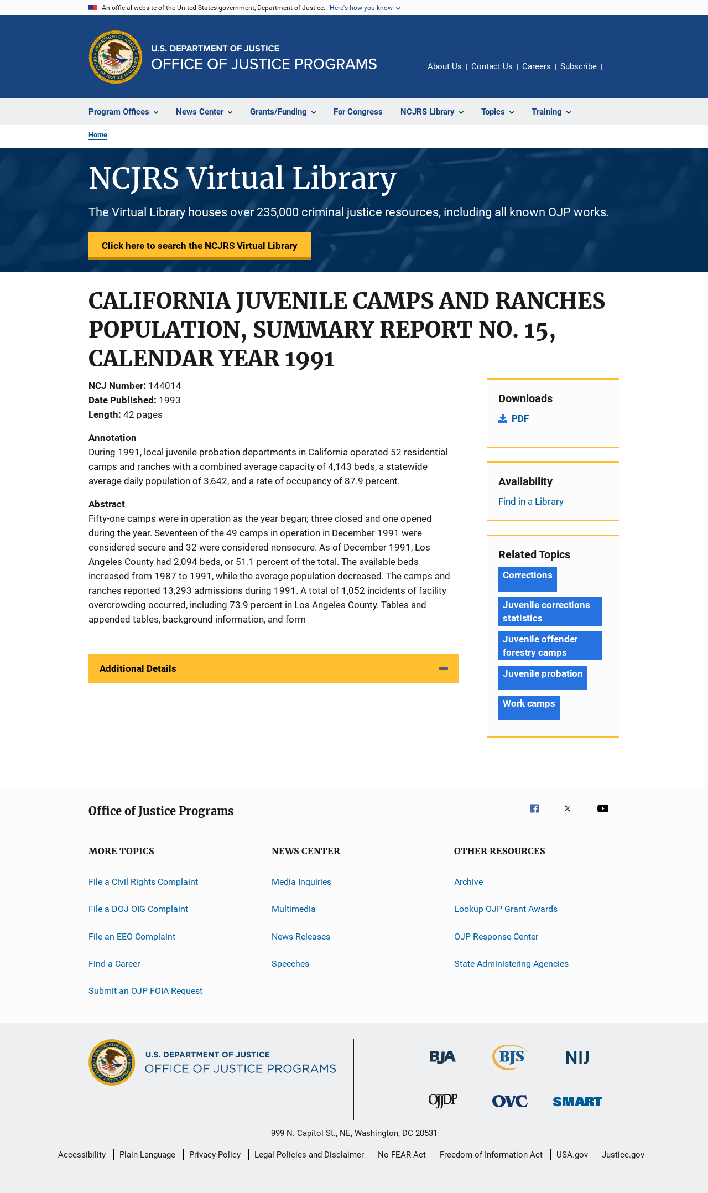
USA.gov (572, 1155)
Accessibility (82, 1155)
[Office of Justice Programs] (115, 57)
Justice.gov (623, 1155)
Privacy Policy (215, 1155)
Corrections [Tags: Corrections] (528, 574)
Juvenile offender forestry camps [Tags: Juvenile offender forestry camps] (540, 646)
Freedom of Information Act (491, 1155)
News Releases (301, 936)
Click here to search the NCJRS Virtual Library (200, 245)
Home (97, 135)
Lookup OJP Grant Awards (506, 909)
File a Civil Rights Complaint (143, 881)
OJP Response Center (496, 936)
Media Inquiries (301, 881)
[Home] (264, 57)
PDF (520, 418)
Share (619, 74)
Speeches (290, 963)
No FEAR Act (402, 1155)
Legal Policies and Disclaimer (309, 1155)
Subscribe (578, 66)
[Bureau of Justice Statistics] (510, 1072)
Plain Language (147, 1155)
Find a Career (114, 963)
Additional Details (138, 668)
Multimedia (294, 909)
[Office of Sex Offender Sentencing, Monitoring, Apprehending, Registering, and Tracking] (577, 1108)
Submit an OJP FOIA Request (145, 990)
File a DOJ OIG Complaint (138, 909)
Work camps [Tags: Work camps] (529, 703)
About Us (445, 66)
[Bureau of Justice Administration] (443, 1065)
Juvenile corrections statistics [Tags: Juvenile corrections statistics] (546, 611)
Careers (536, 66)
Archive (468, 881)
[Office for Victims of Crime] (510, 1109)
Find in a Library (531, 501)
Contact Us (492, 66)
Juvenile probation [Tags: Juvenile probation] (543, 673)
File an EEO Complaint (131, 936)
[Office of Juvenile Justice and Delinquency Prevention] (443, 1110)
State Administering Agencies (511, 963)
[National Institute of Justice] (577, 1066)
